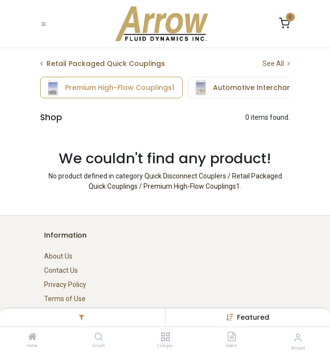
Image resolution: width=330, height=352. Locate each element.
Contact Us (61, 270)
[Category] (165, 337)
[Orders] (232, 337)
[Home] (32, 337)
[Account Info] (298, 337)
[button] (253, 317)
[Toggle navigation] (43, 23)
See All (276, 63)
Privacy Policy (65, 284)
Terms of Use (65, 299)
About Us (58, 256)
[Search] (98, 337)
